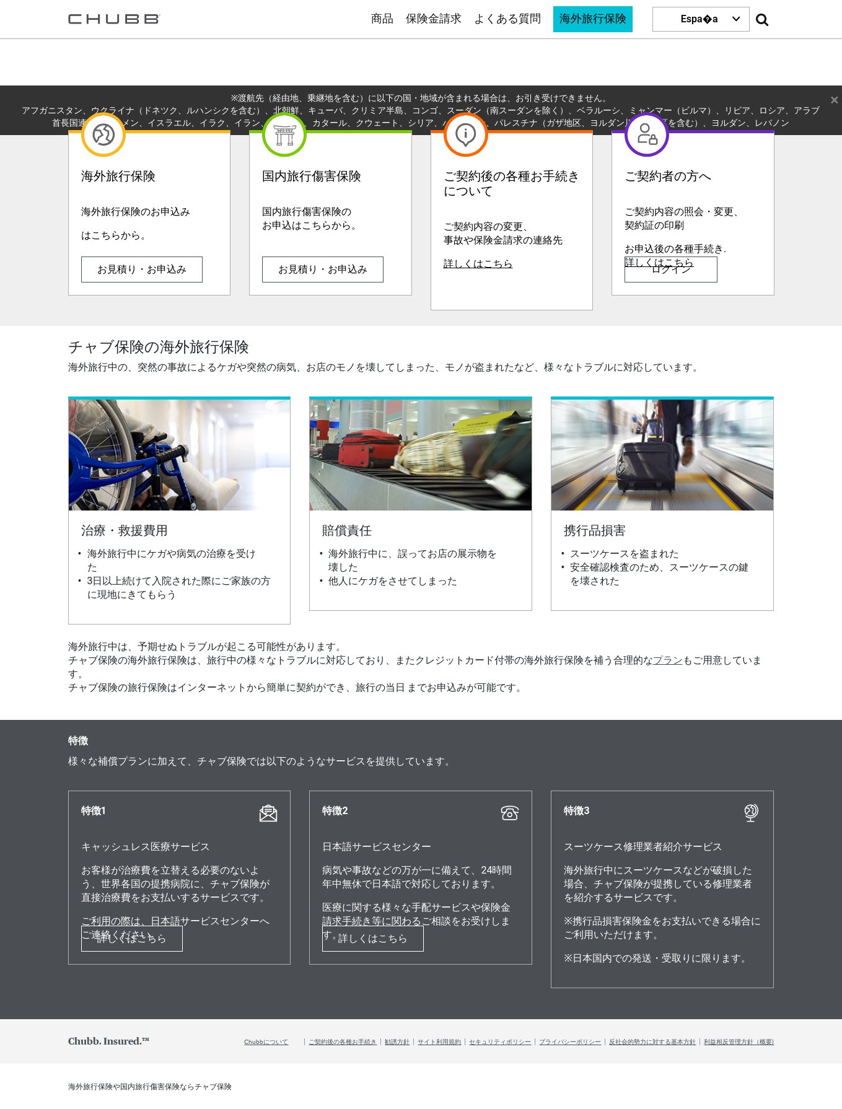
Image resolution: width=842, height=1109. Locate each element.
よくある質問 (507, 19)
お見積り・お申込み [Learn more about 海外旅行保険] (141, 269)
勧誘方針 (397, 1041)
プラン (668, 660)
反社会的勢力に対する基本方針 (652, 1041)
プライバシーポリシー (570, 1041)
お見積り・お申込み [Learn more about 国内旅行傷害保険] (322, 269)
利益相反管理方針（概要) (739, 1041)
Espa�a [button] (699, 19)
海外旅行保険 (592, 19)
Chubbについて (266, 1041)
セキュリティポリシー (500, 1041)
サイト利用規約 (439, 1041)
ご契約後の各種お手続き (343, 1041)
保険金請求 (434, 19)
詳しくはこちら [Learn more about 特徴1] (132, 938)
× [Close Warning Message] (834, 98)
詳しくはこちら (478, 264)
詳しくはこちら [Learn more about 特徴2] (373, 938)
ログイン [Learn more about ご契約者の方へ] (671, 269)
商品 (382, 19)
